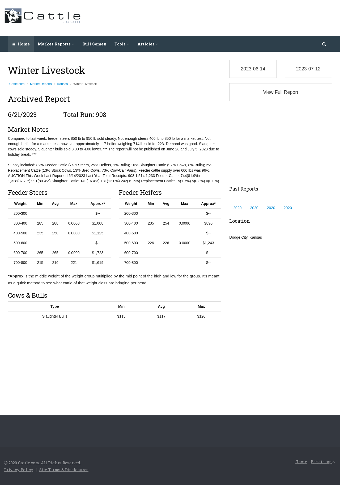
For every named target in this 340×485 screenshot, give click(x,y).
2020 (237, 208)
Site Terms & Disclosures (63, 469)
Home (21, 44)
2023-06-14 (253, 68)
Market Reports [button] (56, 44)
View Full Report (280, 92)
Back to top (323, 461)
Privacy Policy (18, 469)
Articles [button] (147, 44)
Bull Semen (94, 44)
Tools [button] (121, 44)
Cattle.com (16, 84)
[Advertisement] (239, 17)
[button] (324, 44)
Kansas (62, 84)
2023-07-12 (308, 68)
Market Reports (41, 84)
